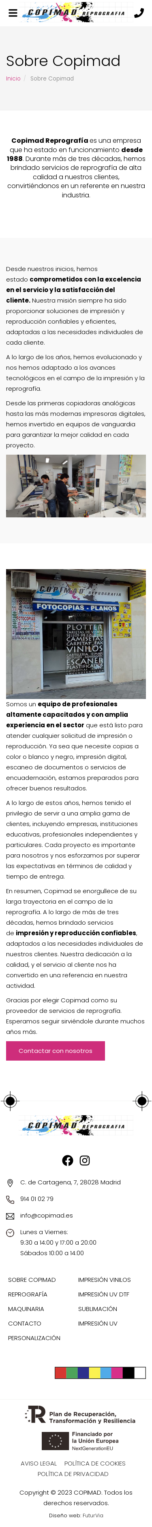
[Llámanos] (139, 13)
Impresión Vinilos (104, 1279)
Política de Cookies (95, 1463)
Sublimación (97, 1309)
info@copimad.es (46, 1215)
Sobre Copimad (32, 1279)
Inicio (13, 79)
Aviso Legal (39, 1463)
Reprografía (27, 1294)
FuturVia (93, 1515)
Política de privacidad (73, 1474)
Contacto (24, 1323)
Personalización (34, 1338)
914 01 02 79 (37, 1198)
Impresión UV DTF (103, 1294)
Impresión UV (98, 1323)
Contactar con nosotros (55, 1050)
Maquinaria (26, 1309)
